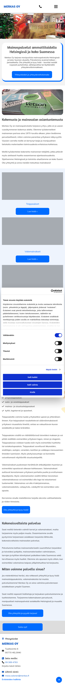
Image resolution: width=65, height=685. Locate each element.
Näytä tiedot (51, 369)
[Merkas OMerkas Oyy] (32, 186)
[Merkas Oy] (32, 231)
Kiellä (32, 392)
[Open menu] (56, 6)
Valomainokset (32, 251)
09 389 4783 (11, 662)
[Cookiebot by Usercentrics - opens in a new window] (51, 291)
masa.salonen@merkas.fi (17, 675)
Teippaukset (32, 203)
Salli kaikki (32, 377)
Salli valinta (32, 385)
